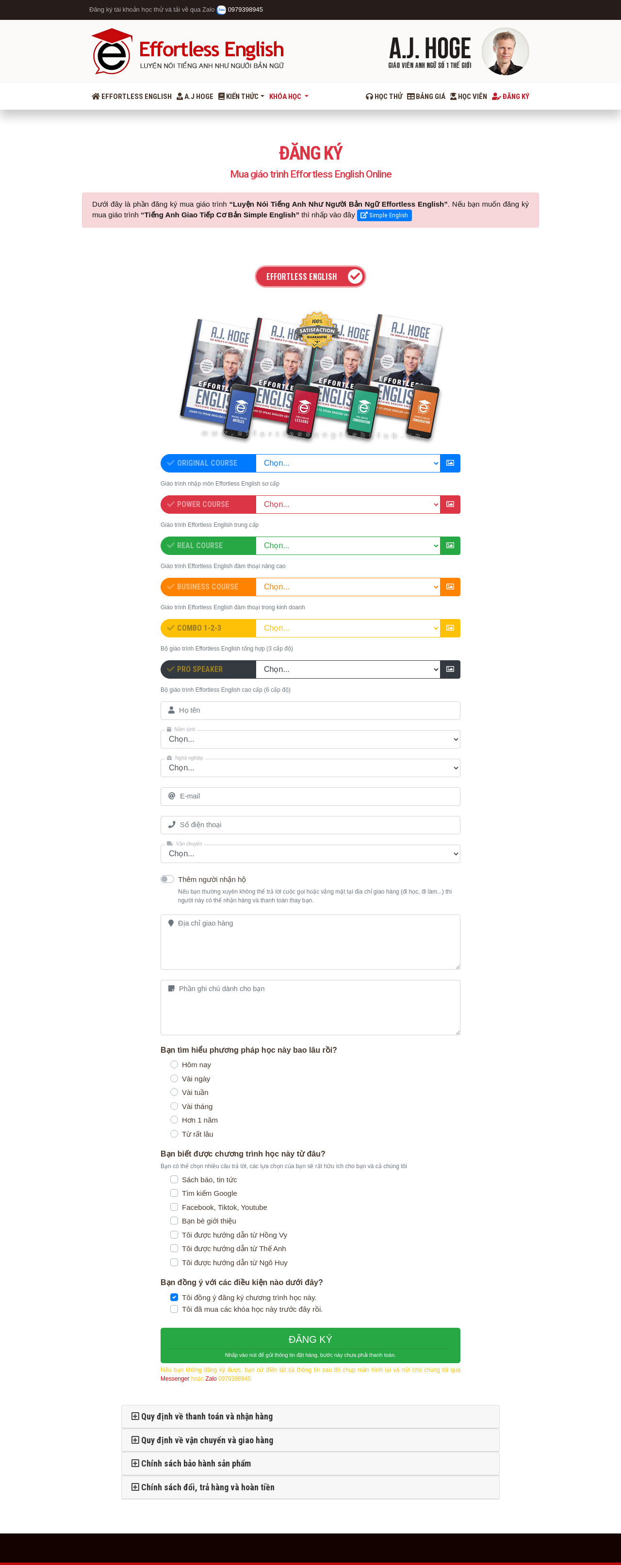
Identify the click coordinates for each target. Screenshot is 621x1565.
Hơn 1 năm (200, 1120)
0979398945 (239, 9)
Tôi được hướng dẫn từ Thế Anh (234, 1248)
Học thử (384, 96)
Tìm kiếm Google (209, 1193)
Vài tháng (197, 1106)
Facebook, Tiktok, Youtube (224, 1207)
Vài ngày (196, 1079)
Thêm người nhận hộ (212, 879)
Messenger (175, 1378)
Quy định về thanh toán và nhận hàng (202, 1416)
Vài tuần (195, 1092)
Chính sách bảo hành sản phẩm (191, 1463)
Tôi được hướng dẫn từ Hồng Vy (234, 1235)
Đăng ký (510, 96)
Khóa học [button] (286, 96)
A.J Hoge (195, 96)
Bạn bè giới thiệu (209, 1221)
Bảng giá (426, 96)
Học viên (468, 96)
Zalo (210, 1378)
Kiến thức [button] (238, 96)
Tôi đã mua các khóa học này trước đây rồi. (252, 1309)
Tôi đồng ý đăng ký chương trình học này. (249, 1297)
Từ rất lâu (197, 1134)
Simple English (384, 215)
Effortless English (132, 96)
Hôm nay (196, 1064)
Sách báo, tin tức (209, 1179)
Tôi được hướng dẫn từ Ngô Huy (235, 1262)
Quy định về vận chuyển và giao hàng (202, 1440)
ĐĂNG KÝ (310, 1346)
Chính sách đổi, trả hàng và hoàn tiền (203, 1487)
